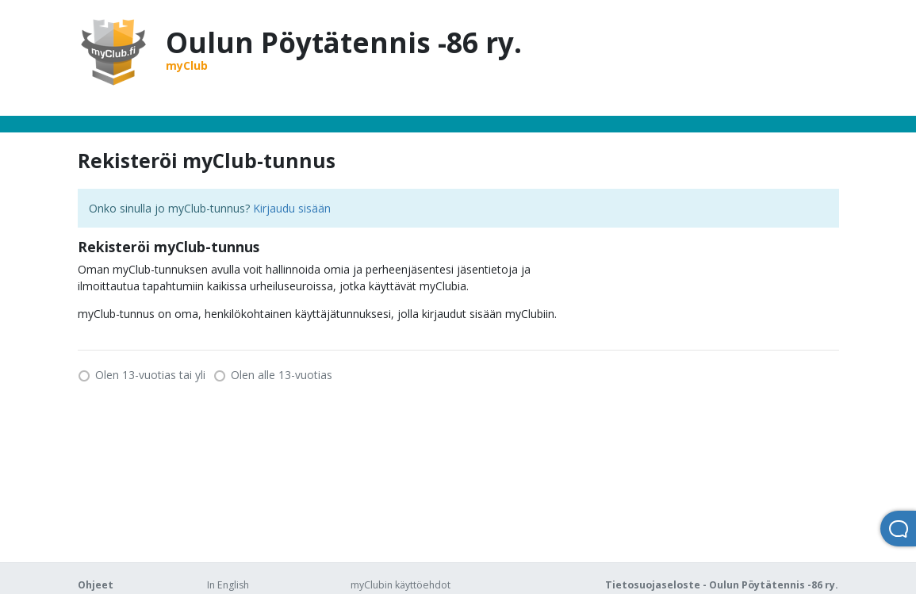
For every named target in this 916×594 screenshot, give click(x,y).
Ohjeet (95, 585)
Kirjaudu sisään (292, 208)
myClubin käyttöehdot (400, 585)
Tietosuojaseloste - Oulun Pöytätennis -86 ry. (721, 585)
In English (228, 585)
